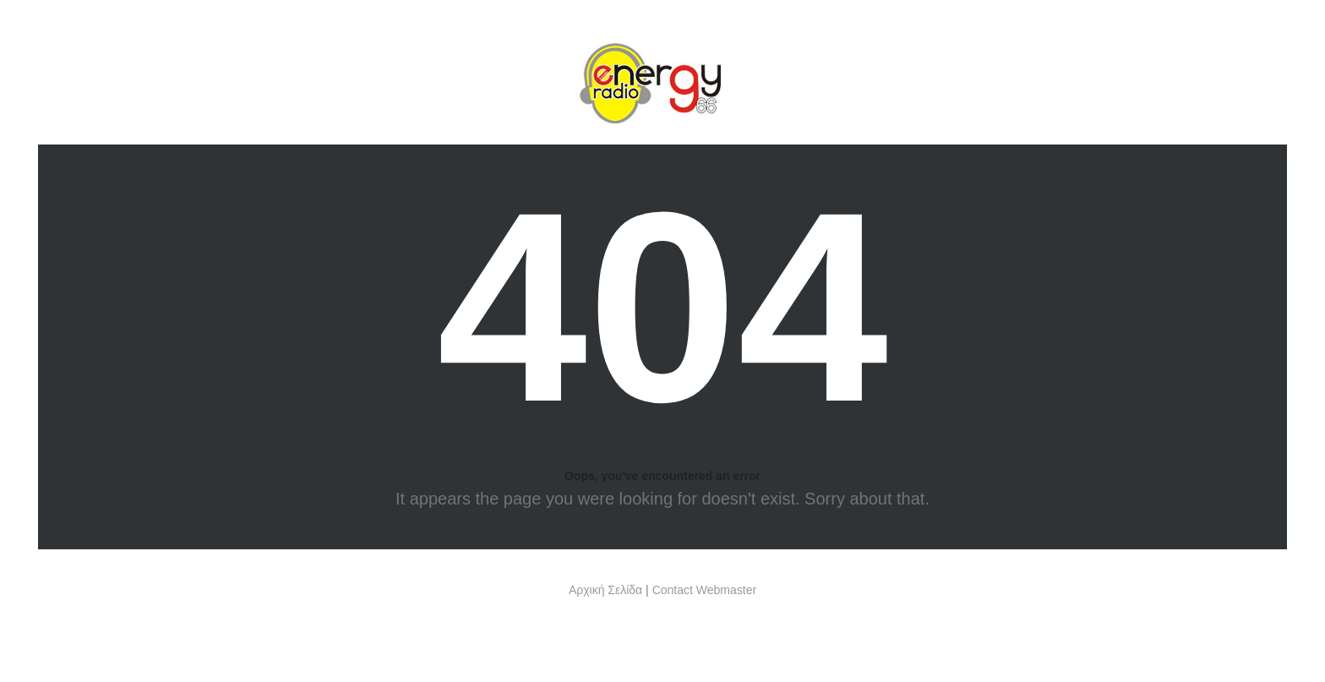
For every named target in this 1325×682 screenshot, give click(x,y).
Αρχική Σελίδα (605, 590)
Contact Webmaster (704, 590)
